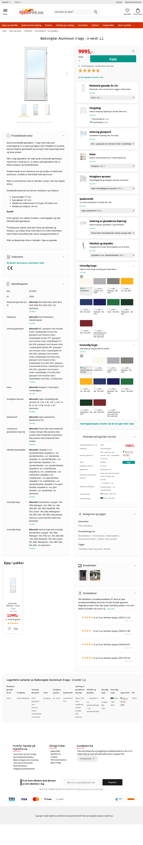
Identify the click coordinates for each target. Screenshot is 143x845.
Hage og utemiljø (10, 25)
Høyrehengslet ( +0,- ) (100, 122)
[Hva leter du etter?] (76, 12)
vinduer (18, 152)
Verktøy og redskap (65, 25)
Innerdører (83, 25)
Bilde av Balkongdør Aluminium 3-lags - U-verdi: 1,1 (34, 122)
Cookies (54, 757)
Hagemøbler (108, 25)
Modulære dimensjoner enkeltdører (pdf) (25, 263)
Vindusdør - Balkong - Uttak (13, 604)
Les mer (110, 608)
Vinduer (95, 25)
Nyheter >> (6, 2)
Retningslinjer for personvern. (90, 789)
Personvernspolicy (59, 760)
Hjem (4, 31)
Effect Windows (85, 525)
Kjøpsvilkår (55, 751)
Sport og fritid (124, 25)
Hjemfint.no (56, 754)
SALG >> (18, 2)
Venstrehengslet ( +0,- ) (100, 119)
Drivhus (48, 25)
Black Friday (56, 763)
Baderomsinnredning (31, 25)
